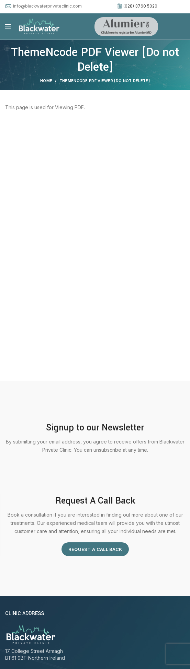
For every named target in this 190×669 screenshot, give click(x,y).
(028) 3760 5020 (140, 6)
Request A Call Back (95, 549)
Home (46, 80)
